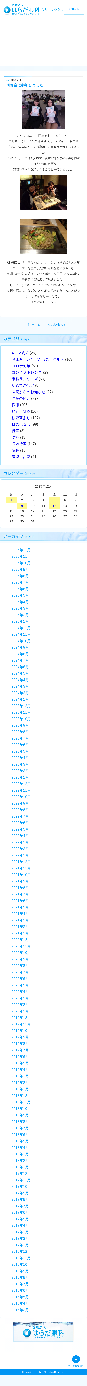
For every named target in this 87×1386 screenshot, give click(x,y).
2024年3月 (20, 686)
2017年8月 (20, 1199)
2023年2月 (20, 771)
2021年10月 (21, 875)
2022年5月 (20, 829)
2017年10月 (21, 1186)
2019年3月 (20, 1076)
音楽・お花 (21, 457)
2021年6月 (20, 901)
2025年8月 (20, 576)
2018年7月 (20, 1128)
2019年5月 (20, 1063)
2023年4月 (20, 758)
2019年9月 (20, 1037)
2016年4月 (20, 1303)
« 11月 (18, 487)
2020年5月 (20, 985)
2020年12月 (21, 940)
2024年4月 (20, 680)
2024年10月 (21, 641)
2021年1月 (20, 933)
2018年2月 (20, 1160)
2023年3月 (20, 764)
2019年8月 (20, 1044)
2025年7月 (20, 582)
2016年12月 (21, 1251)
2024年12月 (21, 628)
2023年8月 (20, 732)
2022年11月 (21, 790)
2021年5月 (20, 907)
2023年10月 (21, 719)
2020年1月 (20, 1011)
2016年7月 (20, 1284)
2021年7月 (20, 894)
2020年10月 (21, 953)
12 (54, 506)
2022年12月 (21, 784)
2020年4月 (20, 992)
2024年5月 (20, 673)
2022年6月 (20, 823)
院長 (15, 450)
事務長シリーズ (25, 379)
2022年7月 (20, 816)
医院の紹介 (21, 398)
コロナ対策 (21, 366)
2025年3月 (20, 608)
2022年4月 (20, 836)
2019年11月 (21, 1024)
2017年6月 (20, 1212)
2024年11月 (21, 634)
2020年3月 (20, 998)
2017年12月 (21, 1173)
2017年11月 (21, 1180)
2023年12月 (21, 706)
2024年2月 (20, 693)
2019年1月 (20, 1089)
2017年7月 (20, 1206)
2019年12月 (21, 1018)
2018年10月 (21, 1109)
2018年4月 (20, 1147)
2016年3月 (20, 1310)
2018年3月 (20, 1154)
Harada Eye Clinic (34, 1372)
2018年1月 (20, 1167)
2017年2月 (20, 1238)
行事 (15, 431)
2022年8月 (20, 810)
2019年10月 (21, 1031)
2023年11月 (21, 712)
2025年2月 (20, 615)
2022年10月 (21, 797)
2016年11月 (21, 1258)
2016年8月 (20, 1277)
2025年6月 (20, 589)
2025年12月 (21, 550)
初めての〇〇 (23, 385)
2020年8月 (20, 966)
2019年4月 (20, 1070)
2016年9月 (20, 1271)
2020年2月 (20, 1005)
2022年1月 (20, 855)
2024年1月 (20, 699)
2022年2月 (20, 849)
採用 (15, 405)
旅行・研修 (21, 411)
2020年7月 (20, 972)
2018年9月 (20, 1115)
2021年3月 (20, 920)
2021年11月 (21, 868)
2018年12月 (21, 1096)
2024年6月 (20, 667)
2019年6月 (20, 1057)
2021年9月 (20, 881)
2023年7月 (20, 738)
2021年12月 (21, 862)
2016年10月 (21, 1264)
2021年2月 (20, 927)
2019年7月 (20, 1050)
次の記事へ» (56, 325)
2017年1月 (20, 1245)
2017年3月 (20, 1232)
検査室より (21, 418)
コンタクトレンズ (27, 372)
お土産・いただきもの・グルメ (38, 359)
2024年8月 (20, 654)
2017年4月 (20, 1225)
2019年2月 (20, 1083)
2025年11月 (21, 556)
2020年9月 (20, 959)
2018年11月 (21, 1102)
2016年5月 (20, 1297)
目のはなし (21, 424)
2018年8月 (20, 1122)
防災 (15, 437)
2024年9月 (20, 647)
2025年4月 (20, 602)
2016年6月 (20, 1290)
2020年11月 (21, 946)
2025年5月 (20, 595)
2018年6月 (20, 1135)
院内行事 (19, 444)
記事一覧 (34, 325)
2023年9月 (20, 725)
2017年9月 (20, 1193)
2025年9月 (20, 569)
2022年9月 (20, 803)
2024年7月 (20, 660)
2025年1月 (20, 621)
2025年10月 (21, 563)
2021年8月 (20, 888)
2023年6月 (20, 745)
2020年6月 (20, 979)
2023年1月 (20, 777)
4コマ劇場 (20, 353)
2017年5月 (20, 1219)
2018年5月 (20, 1141)
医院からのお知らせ (28, 392)
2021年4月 (20, 914)
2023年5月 (20, 751)
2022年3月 (20, 842)
